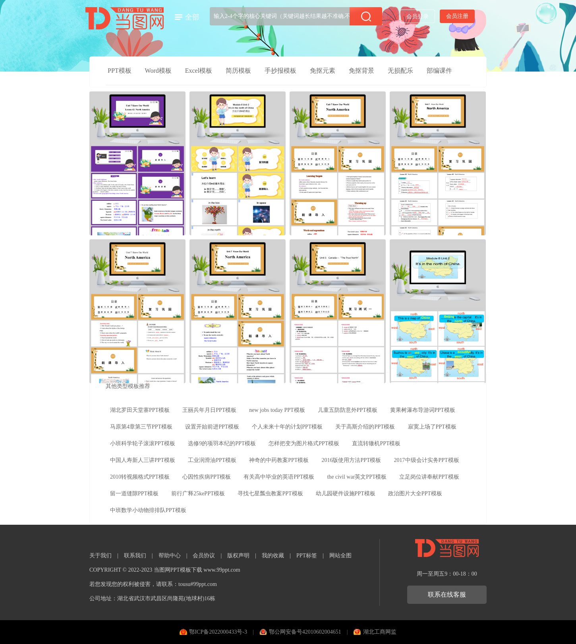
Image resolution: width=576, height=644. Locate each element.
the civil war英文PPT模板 (357, 477)
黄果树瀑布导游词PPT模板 (422, 410)
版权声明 (238, 556)
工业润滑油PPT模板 (212, 460)
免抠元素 (322, 70)
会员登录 (417, 16)
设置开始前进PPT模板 (212, 427)
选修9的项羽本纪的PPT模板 (222, 443)
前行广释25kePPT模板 (198, 494)
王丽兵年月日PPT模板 (209, 410)
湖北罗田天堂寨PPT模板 (140, 410)
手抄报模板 (280, 70)
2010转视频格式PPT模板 (140, 477)
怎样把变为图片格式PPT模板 (304, 443)
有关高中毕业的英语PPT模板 (279, 477)
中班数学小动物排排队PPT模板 (148, 510)
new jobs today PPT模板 (277, 410)
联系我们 (135, 556)
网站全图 (340, 556)
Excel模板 (198, 70)
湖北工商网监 (379, 632)
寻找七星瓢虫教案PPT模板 (270, 494)
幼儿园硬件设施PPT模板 (345, 494)
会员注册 (457, 16)
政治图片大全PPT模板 (415, 494)
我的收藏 (273, 556)
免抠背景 (361, 70)
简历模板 (238, 70)
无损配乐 (400, 70)
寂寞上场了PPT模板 (432, 427)
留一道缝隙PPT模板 (134, 494)
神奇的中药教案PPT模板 (279, 460)
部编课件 (439, 70)
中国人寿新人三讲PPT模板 (142, 460)
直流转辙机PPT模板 (376, 443)
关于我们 (100, 556)
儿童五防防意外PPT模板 (347, 410)
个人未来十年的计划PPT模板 (287, 427)
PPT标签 (306, 556)
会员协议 (204, 556)
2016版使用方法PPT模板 (351, 460)
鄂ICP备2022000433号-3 (218, 632)
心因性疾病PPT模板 (206, 477)
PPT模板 (119, 70)
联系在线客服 (447, 594)
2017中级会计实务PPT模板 (426, 460)
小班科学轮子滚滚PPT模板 (142, 443)
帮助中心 (169, 556)
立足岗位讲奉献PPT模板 (429, 477)
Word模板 (158, 70)
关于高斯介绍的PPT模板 (365, 427)
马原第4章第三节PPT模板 (141, 427)
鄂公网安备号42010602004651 (305, 632)
